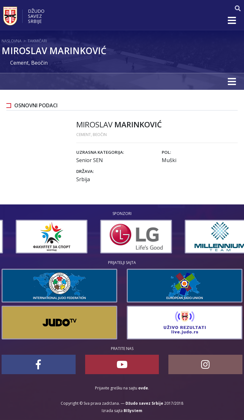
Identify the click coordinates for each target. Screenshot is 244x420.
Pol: (166, 152)
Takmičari (37, 41)
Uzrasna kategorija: (100, 152)
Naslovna (12, 41)
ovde (143, 388)
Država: (85, 171)
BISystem (133, 410)
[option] (97, 236)
